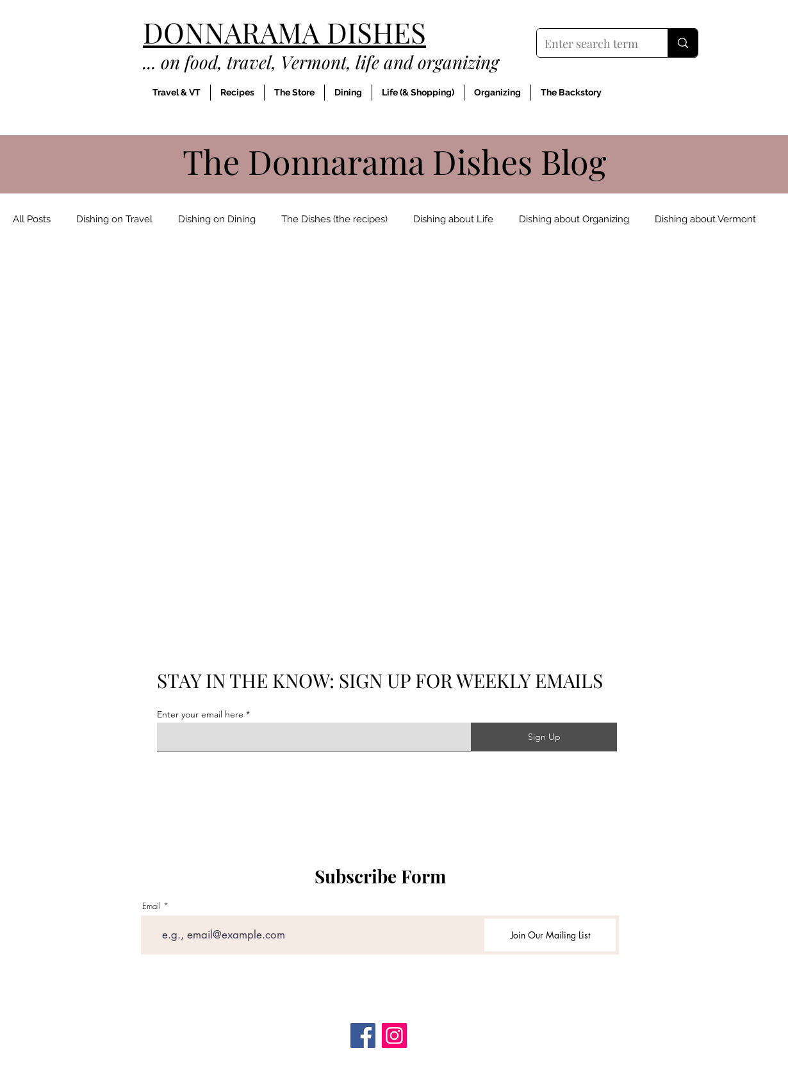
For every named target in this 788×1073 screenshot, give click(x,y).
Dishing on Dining (217, 219)
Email (151, 906)
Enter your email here (200, 714)
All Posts (32, 219)
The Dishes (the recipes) (334, 219)
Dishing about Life (453, 219)
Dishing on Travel (114, 219)
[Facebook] (362, 1035)
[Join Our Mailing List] (550, 934)
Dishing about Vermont (705, 219)
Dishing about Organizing (574, 219)
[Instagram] (394, 1035)
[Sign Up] (544, 737)
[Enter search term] (593, 44)
